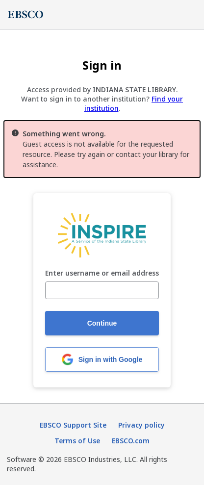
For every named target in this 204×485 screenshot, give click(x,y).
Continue (102, 323)
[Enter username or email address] (102, 290)
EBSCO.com (131, 440)
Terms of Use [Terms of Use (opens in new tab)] (77, 440)
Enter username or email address (102, 273)
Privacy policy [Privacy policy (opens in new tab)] (141, 425)
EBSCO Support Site (73, 425)
